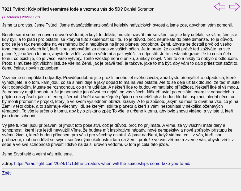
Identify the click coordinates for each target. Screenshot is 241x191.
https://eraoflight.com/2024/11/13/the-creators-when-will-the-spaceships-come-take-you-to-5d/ (102, 163)
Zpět (6, 173)
